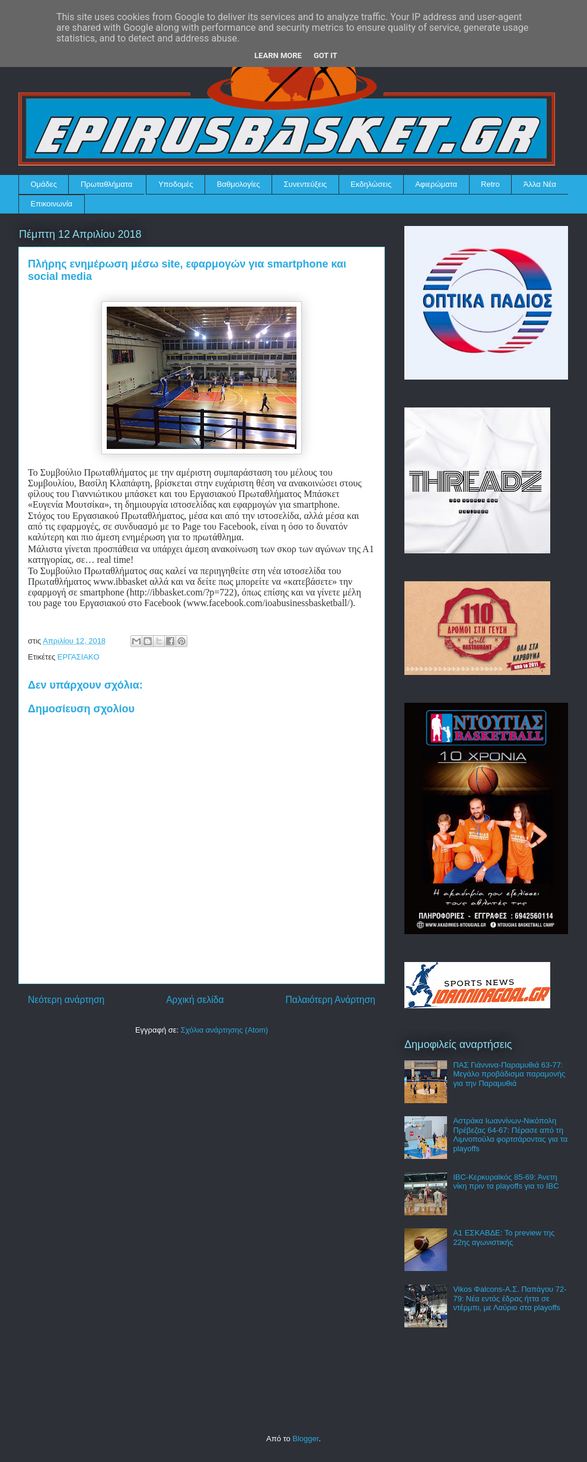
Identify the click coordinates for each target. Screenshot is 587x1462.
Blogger (305, 1438)
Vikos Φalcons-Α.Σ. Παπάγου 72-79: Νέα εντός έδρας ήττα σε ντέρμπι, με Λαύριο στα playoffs (509, 1298)
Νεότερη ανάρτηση (66, 1000)
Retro (490, 184)
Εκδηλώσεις (370, 184)
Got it (325, 55)
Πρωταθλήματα (106, 184)
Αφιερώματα (436, 184)
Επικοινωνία (52, 203)
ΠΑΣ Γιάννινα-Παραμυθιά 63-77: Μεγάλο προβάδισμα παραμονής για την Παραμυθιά (509, 1074)
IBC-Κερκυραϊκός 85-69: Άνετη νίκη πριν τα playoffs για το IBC (506, 1182)
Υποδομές (175, 184)
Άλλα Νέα (540, 184)
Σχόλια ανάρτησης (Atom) (224, 1029)
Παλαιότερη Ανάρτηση (330, 1000)
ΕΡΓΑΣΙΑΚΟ (79, 656)
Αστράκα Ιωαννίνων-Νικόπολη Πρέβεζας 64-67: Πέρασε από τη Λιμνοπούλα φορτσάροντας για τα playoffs (510, 1134)
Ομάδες (44, 184)
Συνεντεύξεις (305, 184)
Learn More (278, 55)
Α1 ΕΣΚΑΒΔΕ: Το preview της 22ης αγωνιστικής (503, 1237)
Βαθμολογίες (238, 184)
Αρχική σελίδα (195, 1000)
